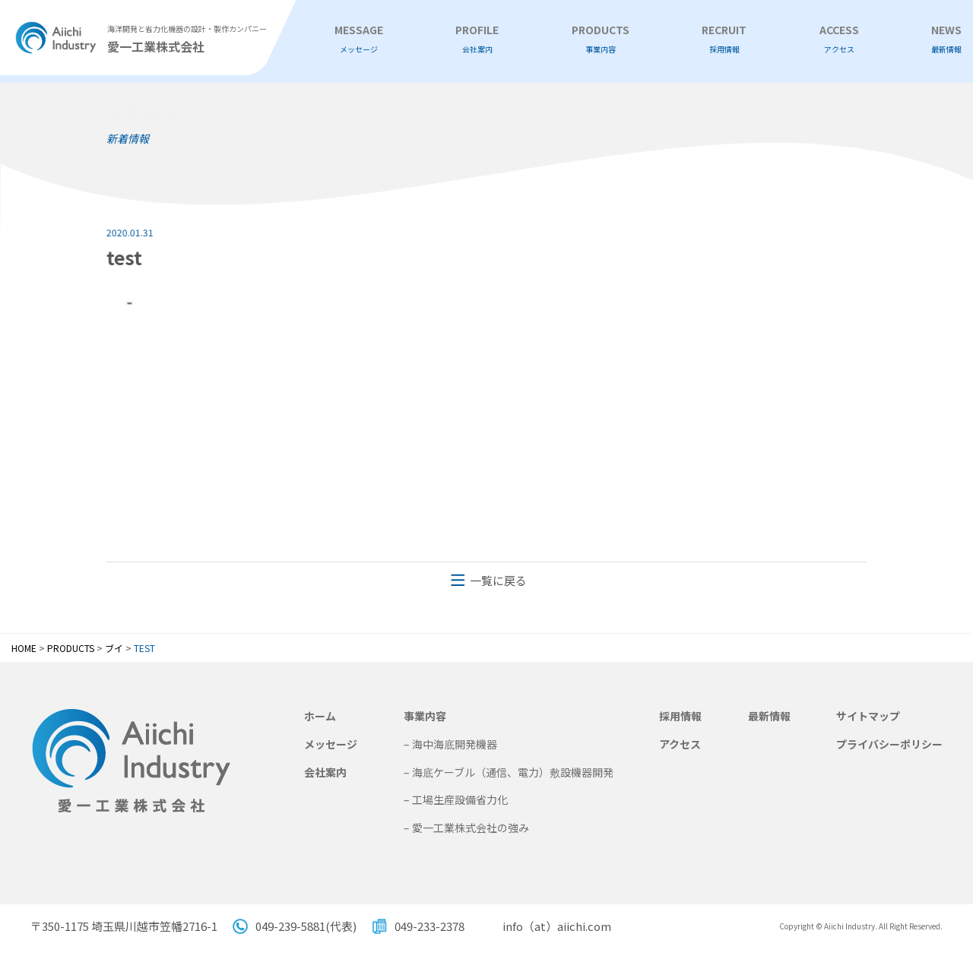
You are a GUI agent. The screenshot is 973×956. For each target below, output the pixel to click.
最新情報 (769, 715)
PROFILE (477, 39)
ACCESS (839, 39)
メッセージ (330, 744)
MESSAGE (358, 39)
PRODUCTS (600, 39)
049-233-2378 (429, 926)
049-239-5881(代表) (306, 926)
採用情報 (680, 715)
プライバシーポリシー (889, 744)
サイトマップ (868, 715)
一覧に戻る (498, 580)
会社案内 (325, 772)
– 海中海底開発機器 (450, 744)
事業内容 (425, 715)
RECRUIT (724, 39)
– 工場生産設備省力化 (456, 799)
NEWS (946, 39)
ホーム (320, 715)
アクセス (680, 744)
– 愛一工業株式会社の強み (466, 827)
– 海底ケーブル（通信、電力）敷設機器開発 (508, 772)
